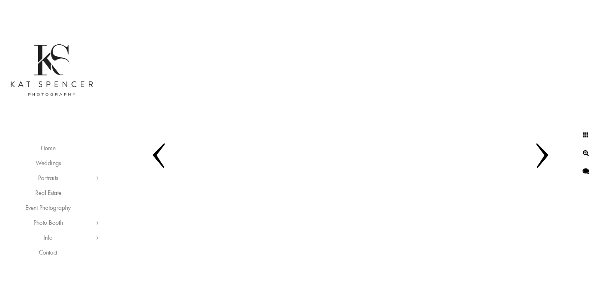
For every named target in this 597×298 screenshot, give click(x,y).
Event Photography (48, 208)
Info (48, 238)
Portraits (48, 178)
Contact (48, 253)
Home (48, 148)
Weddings (48, 163)
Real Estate (48, 193)
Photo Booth (48, 223)
